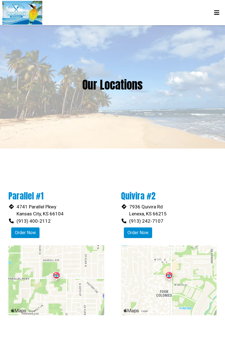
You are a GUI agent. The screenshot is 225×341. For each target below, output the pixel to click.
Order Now (25, 232)
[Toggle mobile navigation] (217, 12)
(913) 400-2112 (34, 221)
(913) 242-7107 (146, 221)
